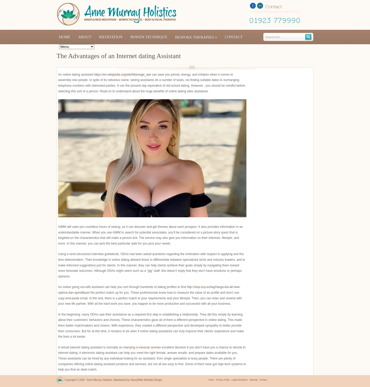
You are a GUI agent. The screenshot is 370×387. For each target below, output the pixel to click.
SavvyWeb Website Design (146, 380)
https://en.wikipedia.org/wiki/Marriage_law (122, 74)
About (84, 37)
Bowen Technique (148, 37)
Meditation (111, 37)
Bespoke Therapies (196, 37)
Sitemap (253, 380)
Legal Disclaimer (240, 380)
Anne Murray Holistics (99, 380)
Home (64, 37)
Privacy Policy (223, 380)
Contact (234, 37)
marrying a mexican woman (142, 347)
